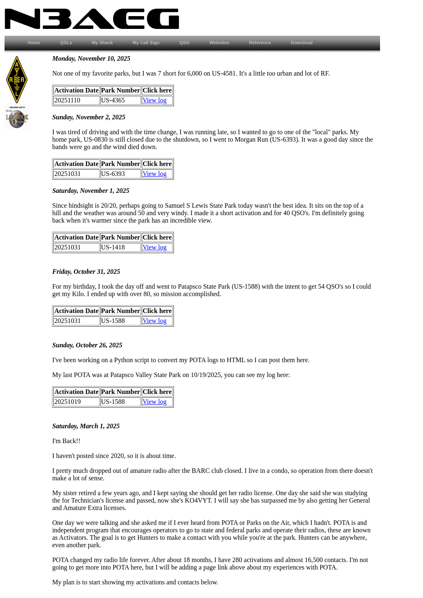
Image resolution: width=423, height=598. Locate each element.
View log (154, 100)
